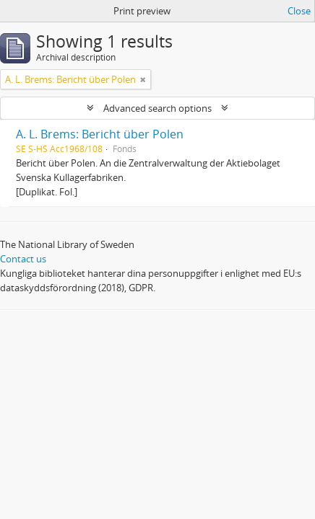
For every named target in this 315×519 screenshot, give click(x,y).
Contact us (23, 258)
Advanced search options (157, 108)
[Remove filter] (143, 79)
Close (299, 10)
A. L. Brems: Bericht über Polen (100, 134)
